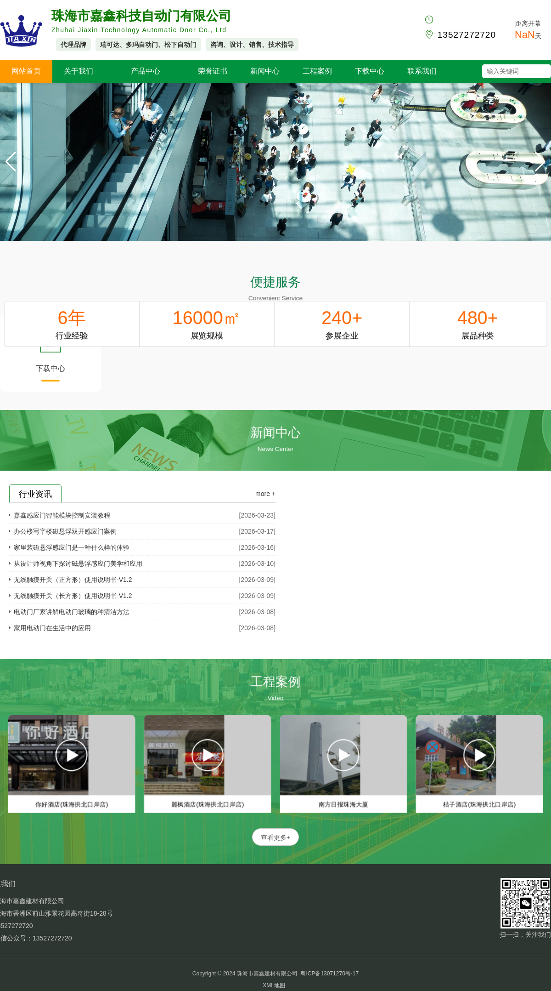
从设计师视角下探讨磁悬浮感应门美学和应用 (78, 563)
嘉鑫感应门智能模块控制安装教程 (62, 515)
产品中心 (145, 71)
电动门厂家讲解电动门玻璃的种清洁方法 (71, 611)
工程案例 (317, 71)
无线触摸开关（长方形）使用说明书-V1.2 (73, 595)
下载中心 (369, 71)
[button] (540, 162)
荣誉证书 (212, 71)
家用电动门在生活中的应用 (52, 628)
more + (265, 493)
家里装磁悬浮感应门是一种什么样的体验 (71, 547)
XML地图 (274, 985)
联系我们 (422, 71)
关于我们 (78, 71)
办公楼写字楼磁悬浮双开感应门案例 (65, 531)
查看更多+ (275, 837)
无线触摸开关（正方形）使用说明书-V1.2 (73, 579)
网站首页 (26, 71)
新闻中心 (265, 71)
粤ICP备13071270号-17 (329, 973)
